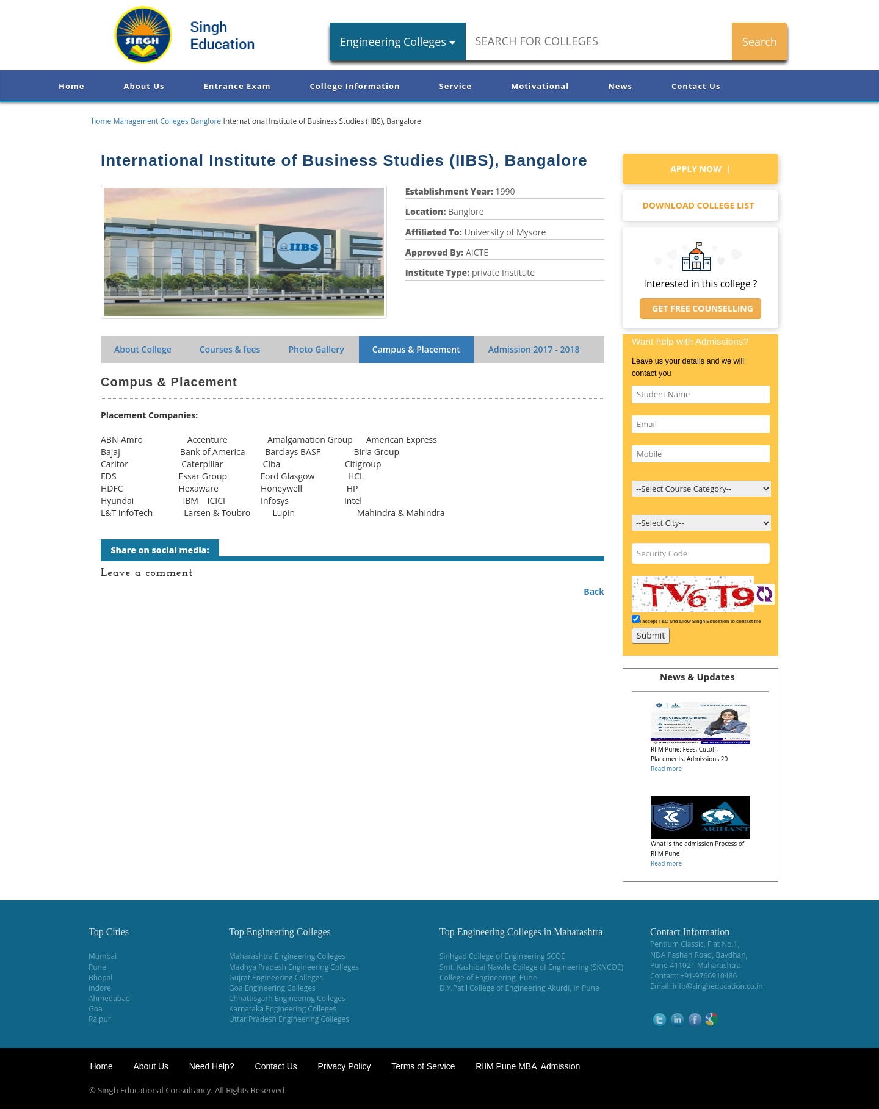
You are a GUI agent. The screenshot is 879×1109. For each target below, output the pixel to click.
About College (143, 349)
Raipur (100, 1019)
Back (594, 591)
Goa (96, 1008)
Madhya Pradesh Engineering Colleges (294, 967)
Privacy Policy (344, 1066)
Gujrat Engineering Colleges (276, 977)
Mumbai (103, 956)
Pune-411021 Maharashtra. (696, 965)
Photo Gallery (316, 349)
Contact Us (695, 86)
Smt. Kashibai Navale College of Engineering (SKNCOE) (531, 967)
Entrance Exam (237, 86)
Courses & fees (230, 349)
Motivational (540, 86)
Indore (100, 988)
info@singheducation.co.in (718, 986)
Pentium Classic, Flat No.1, (695, 944)
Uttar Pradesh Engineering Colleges (289, 1019)
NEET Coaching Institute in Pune (728, 1090)
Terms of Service (423, 1066)
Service (456, 86)
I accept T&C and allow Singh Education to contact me (700, 621)
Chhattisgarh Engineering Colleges (287, 998)
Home (71, 86)
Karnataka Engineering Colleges (282, 1008)
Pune (97, 967)
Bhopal (100, 977)
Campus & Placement (416, 349)
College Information (355, 86)
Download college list (700, 205)
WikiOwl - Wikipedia (831, 1090)
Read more (666, 768)
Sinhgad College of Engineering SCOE (502, 956)
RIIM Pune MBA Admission (528, 1066)
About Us (143, 86)
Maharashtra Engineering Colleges (287, 956)
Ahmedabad (109, 998)
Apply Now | (700, 168)
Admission (534, 349)
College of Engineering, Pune (488, 977)
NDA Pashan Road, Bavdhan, (699, 955)
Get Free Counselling (700, 308)
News (620, 86)
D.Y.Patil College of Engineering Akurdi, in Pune (519, 988)
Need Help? (213, 1066)
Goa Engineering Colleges (272, 988)
